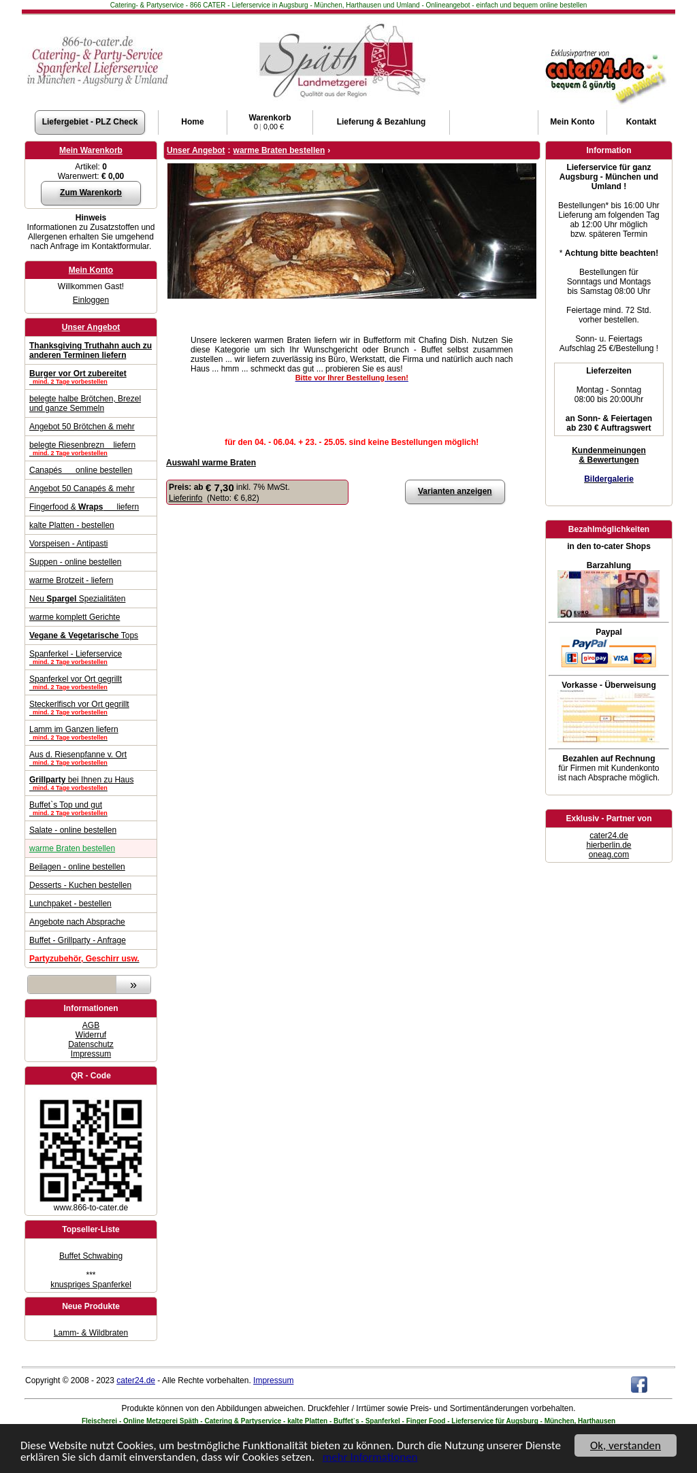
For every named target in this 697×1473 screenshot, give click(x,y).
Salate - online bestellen (72, 830)
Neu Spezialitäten (77, 598)
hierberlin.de (608, 845)
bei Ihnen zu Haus (90, 783)
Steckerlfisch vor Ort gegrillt (90, 707)
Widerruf (91, 1035)
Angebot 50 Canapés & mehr (82, 488)
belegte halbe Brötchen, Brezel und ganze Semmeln (85, 403)
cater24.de (608, 835)
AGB (90, 1025)
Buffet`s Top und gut (90, 808)
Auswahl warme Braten (211, 462)
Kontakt (641, 122)
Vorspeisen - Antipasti (68, 543)
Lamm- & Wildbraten (91, 1333)
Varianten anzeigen (455, 491)
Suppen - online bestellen (75, 562)
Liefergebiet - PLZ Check (90, 122)
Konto (572, 122)
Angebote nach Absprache (77, 922)
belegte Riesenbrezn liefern (90, 448)
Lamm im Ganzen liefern (90, 733)
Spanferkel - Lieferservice (90, 657)
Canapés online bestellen (80, 470)
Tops (83, 635)
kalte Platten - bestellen (71, 525)
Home (192, 122)
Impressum (91, 1054)
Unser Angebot (91, 327)
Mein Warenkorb (91, 150)
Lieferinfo (185, 498)
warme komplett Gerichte (74, 617)
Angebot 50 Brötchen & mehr (82, 426)
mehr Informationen (370, 1458)
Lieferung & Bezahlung (381, 122)
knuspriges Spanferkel (90, 1284)
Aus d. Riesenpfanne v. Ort (90, 758)
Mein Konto (91, 270)
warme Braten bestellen (72, 848)
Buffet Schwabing (91, 1256)
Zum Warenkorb (91, 192)
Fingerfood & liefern (84, 507)
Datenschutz (91, 1044)
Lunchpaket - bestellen (70, 903)
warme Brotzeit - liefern (71, 580)
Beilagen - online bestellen (77, 867)
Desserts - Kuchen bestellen (80, 885)
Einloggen (91, 300)
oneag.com (609, 854)
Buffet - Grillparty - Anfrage (77, 940)
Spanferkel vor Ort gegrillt (90, 682)
